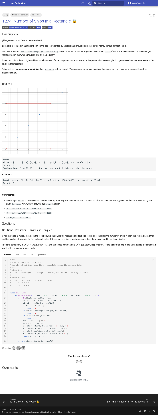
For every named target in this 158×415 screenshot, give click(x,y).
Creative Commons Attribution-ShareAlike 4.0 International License (50, 412)
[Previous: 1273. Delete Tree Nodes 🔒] (21, 401)
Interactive (36, 15)
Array (5, 15)
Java (17, 254)
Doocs (18, 409)
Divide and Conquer (20, 15)
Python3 (7, 254)
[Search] (108, 3)
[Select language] (89, 3)
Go (32, 254)
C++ (24, 254)
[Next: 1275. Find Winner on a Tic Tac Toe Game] (129, 401)
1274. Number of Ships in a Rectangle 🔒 (39, 21)
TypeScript (41, 254)
